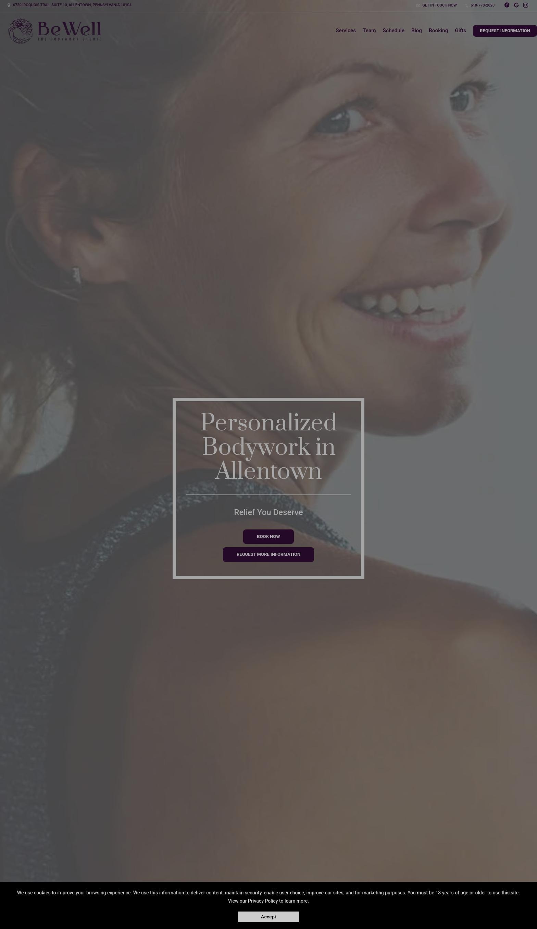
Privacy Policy (263, 901)
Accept (268, 916)
